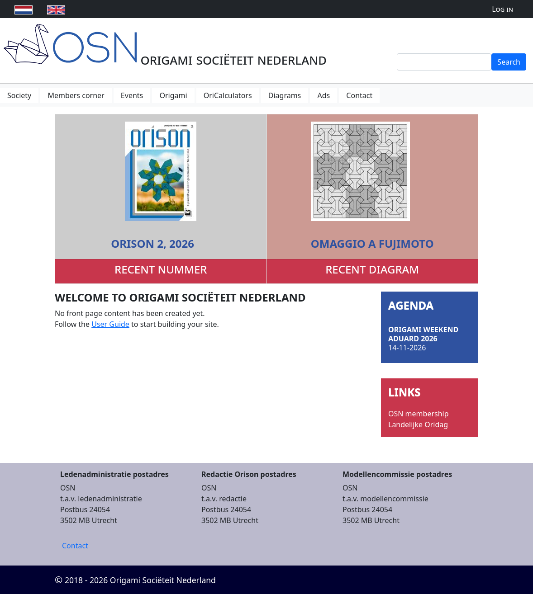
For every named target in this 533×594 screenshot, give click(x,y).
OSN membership (418, 414)
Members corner (76, 95)
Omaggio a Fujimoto (372, 243)
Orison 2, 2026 (152, 243)
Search (508, 62)
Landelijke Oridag (418, 424)
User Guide (110, 324)
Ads (323, 95)
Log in (502, 9)
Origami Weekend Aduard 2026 (423, 334)
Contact (75, 546)
